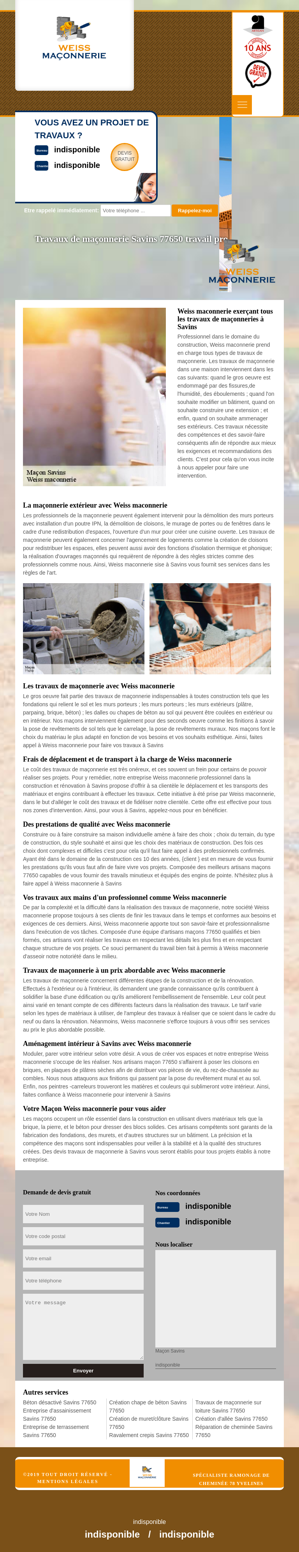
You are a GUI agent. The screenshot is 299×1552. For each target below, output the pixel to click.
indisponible (208, 1206)
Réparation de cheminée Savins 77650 (234, 1431)
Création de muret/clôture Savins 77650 (148, 1423)
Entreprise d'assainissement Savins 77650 (57, 1414)
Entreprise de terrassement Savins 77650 (56, 1431)
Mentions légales (67, 1481)
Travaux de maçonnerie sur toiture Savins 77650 (228, 1406)
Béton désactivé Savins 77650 (59, 1402)
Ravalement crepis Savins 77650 (149, 1435)
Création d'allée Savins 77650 (231, 1419)
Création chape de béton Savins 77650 (147, 1406)
